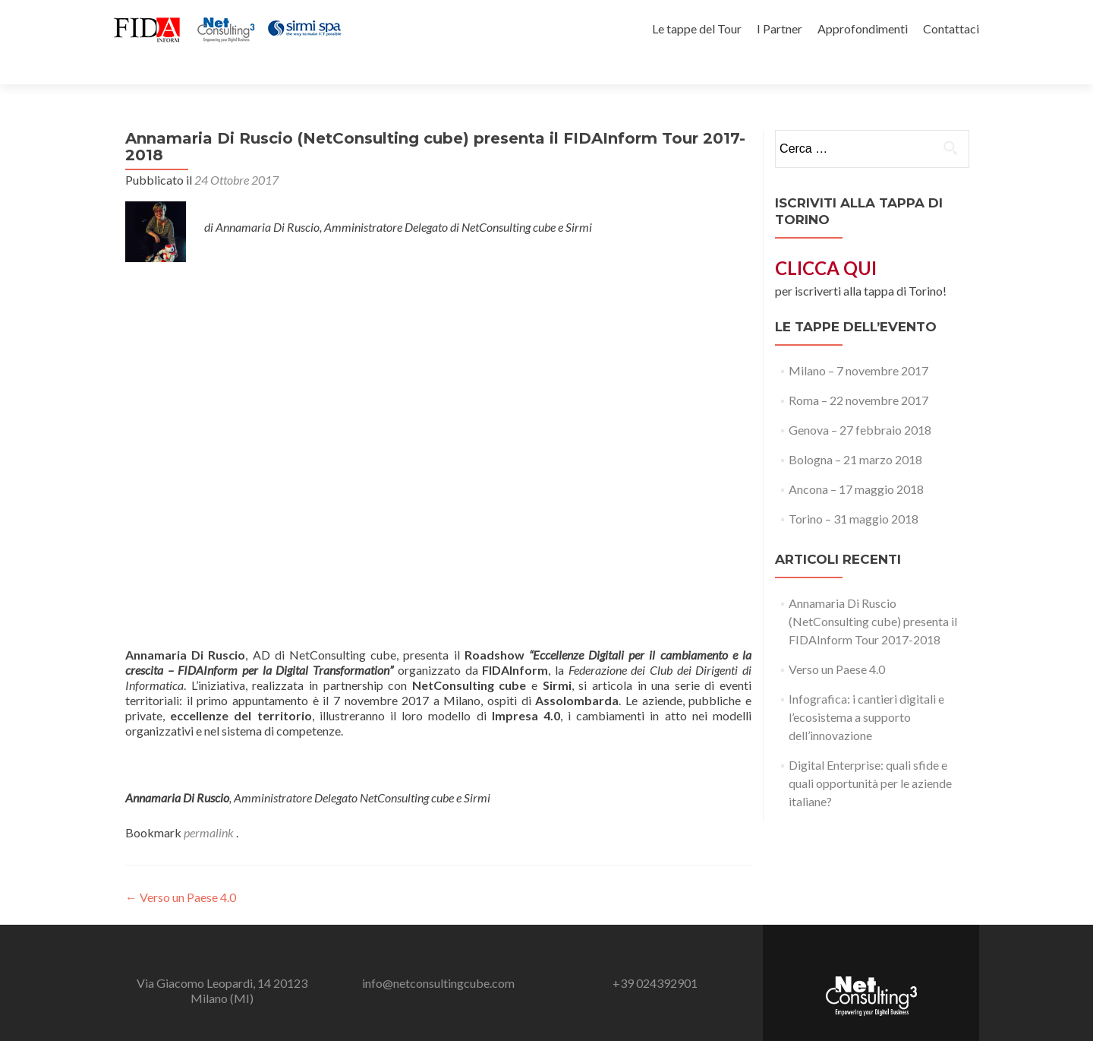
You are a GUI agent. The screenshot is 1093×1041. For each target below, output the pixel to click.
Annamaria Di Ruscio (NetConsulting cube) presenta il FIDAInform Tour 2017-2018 (873, 594)
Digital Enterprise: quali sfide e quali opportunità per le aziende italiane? (870, 756)
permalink (210, 806)
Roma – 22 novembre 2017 (858, 373)
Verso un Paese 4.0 (180, 870)
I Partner (779, 28)
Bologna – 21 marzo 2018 (855, 433)
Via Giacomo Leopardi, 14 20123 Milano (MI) (222, 964)
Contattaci (951, 28)
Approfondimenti (862, 28)
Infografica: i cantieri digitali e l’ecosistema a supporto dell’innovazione (866, 690)
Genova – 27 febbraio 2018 (860, 403)
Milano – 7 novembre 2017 (858, 344)
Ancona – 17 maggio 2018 (856, 462)
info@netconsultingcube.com (438, 956)
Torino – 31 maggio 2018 (853, 492)
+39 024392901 (655, 956)
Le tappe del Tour (697, 28)
